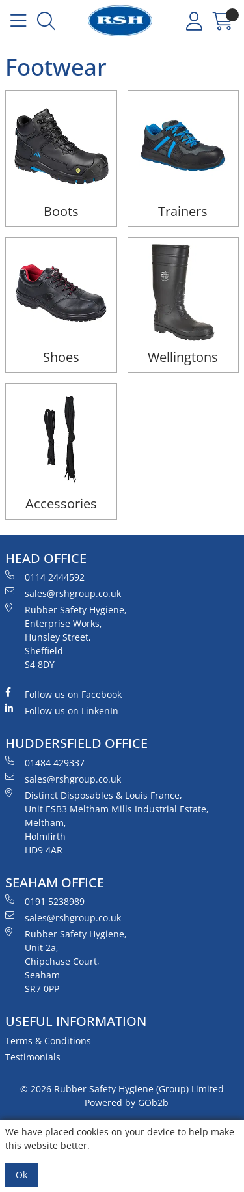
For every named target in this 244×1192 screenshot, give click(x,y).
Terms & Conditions (48, 1040)
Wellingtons (183, 357)
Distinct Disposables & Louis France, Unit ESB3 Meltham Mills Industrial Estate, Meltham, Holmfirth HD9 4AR (107, 822)
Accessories (61, 503)
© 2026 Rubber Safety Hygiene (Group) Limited (122, 1089)
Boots (61, 211)
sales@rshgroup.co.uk (63, 593)
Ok (21, 1175)
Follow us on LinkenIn (61, 710)
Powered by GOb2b (127, 1102)
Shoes (61, 357)
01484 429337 (45, 762)
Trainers (183, 211)
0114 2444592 (45, 576)
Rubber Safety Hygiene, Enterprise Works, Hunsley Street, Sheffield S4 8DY (66, 637)
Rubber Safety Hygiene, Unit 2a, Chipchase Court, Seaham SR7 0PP (66, 961)
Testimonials (33, 1057)
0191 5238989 (45, 901)
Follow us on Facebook (63, 693)
